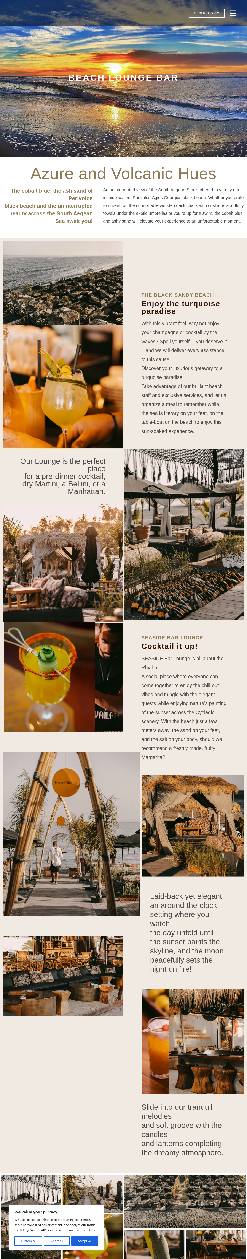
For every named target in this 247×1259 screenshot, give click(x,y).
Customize (28, 1241)
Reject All (56, 1241)
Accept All (84, 1241)
